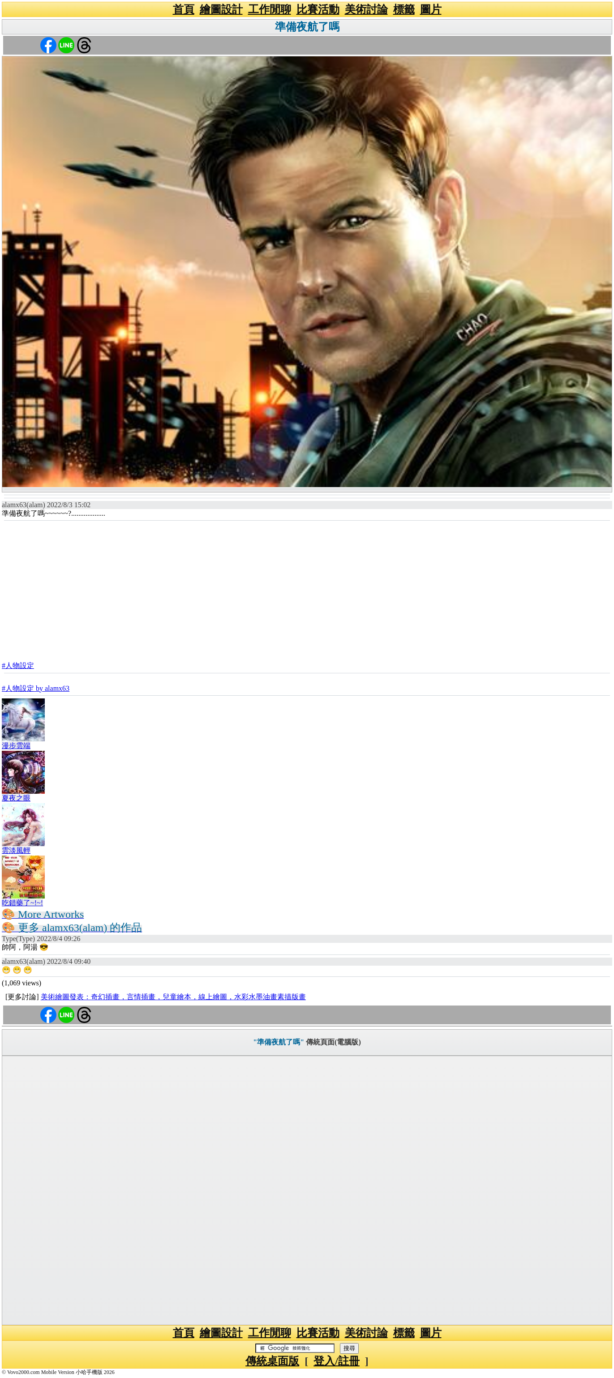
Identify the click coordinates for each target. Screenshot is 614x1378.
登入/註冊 (336, 1361)
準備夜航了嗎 (307, 27)
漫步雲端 (16, 745)
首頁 (183, 9)
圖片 (431, 9)
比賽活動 (317, 9)
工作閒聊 (269, 9)
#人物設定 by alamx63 (35, 688)
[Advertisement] (307, 588)
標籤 (404, 9)
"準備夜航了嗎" (278, 1042)
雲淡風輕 (16, 850)
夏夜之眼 (16, 798)
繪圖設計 (221, 9)
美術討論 (366, 9)
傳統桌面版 (272, 1361)
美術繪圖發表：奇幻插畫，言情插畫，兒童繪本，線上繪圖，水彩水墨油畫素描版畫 (173, 997)
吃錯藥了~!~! (22, 903)
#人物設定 (18, 665)
